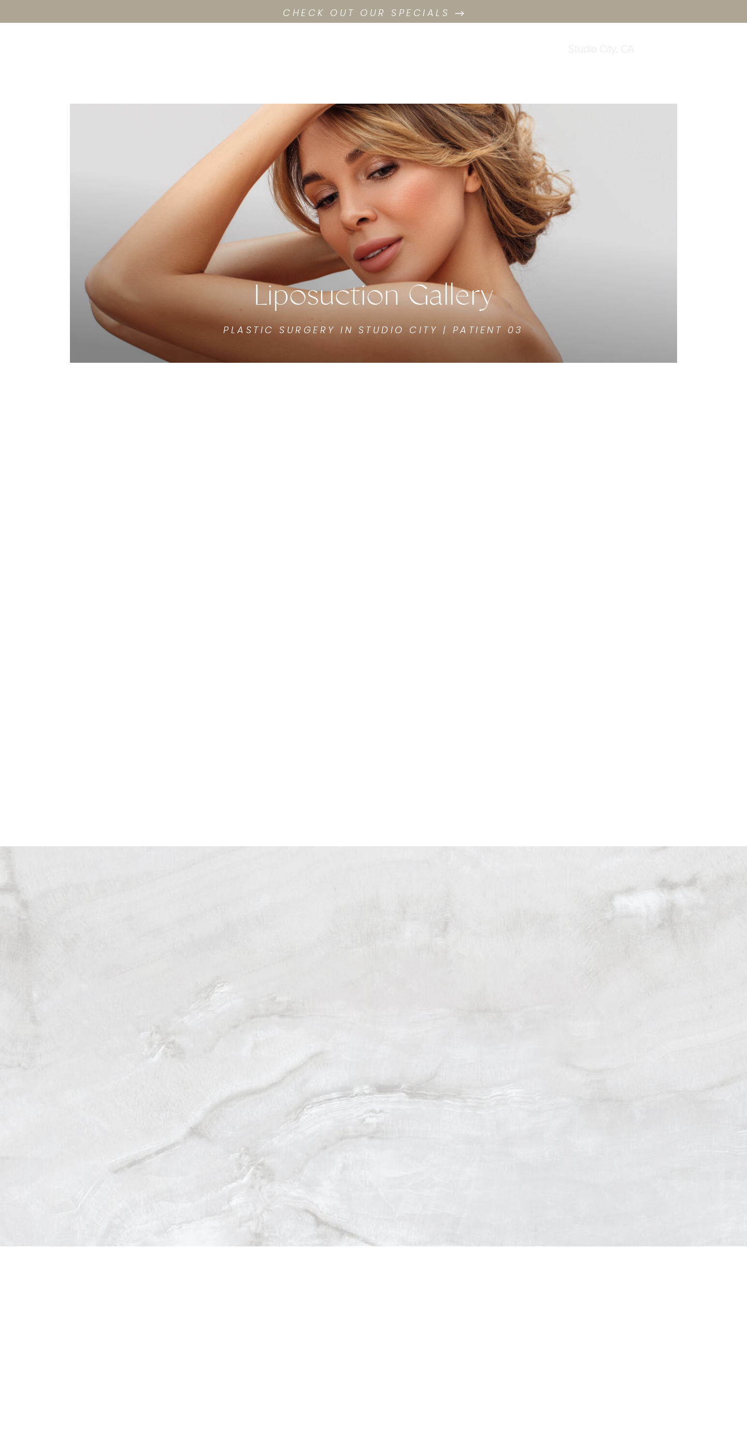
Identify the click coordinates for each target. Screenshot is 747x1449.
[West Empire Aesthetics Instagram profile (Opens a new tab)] (77, 47)
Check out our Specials (373, 14)
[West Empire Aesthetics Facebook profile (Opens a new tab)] (62, 47)
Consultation (106, 67)
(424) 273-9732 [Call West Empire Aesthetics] (594, 65)
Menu (684, 57)
